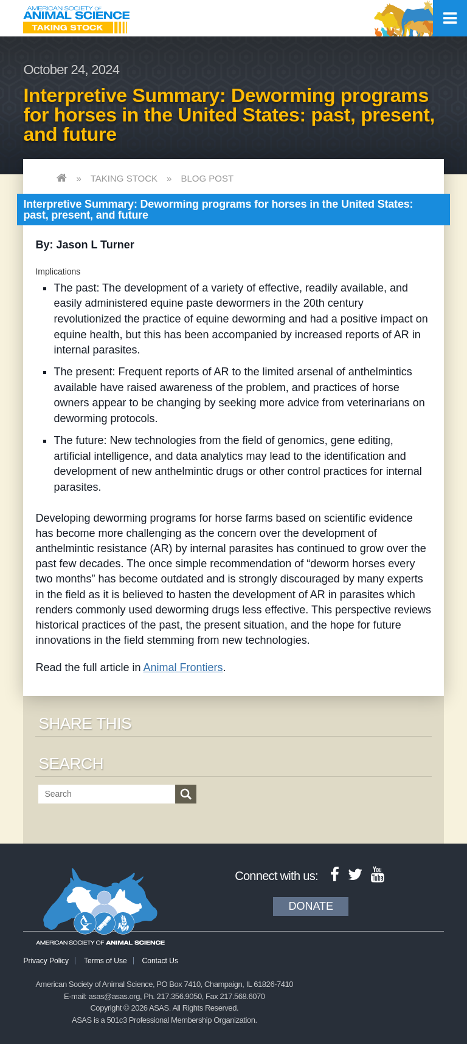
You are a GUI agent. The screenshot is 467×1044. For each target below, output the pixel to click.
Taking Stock (124, 178)
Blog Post (207, 178)
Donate (310, 906)
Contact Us (160, 961)
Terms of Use (105, 961)
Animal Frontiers (183, 667)
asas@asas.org (114, 996)
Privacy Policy (46, 961)
